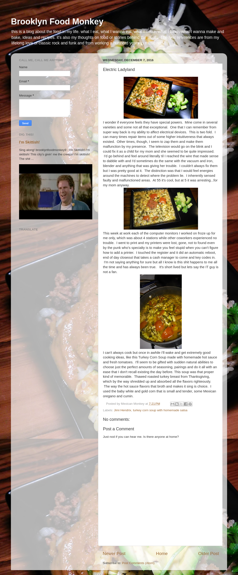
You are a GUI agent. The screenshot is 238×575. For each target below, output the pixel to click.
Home (162, 553)
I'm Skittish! (29, 142)
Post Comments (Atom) (138, 563)
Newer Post (114, 553)
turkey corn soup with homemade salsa (160, 410)
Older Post (208, 553)
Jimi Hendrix (122, 410)
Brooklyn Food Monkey (57, 21)
